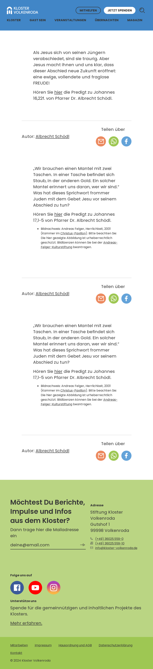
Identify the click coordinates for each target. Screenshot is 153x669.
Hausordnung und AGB (75, 645)
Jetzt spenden (119, 10)
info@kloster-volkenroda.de (116, 548)
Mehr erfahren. (26, 623)
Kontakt (16, 653)
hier (58, 92)
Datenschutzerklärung (115, 645)
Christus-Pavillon (73, 233)
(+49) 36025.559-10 (109, 543)
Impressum (43, 645)
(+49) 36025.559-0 (109, 539)
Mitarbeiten (19, 645)
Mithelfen (88, 10)
